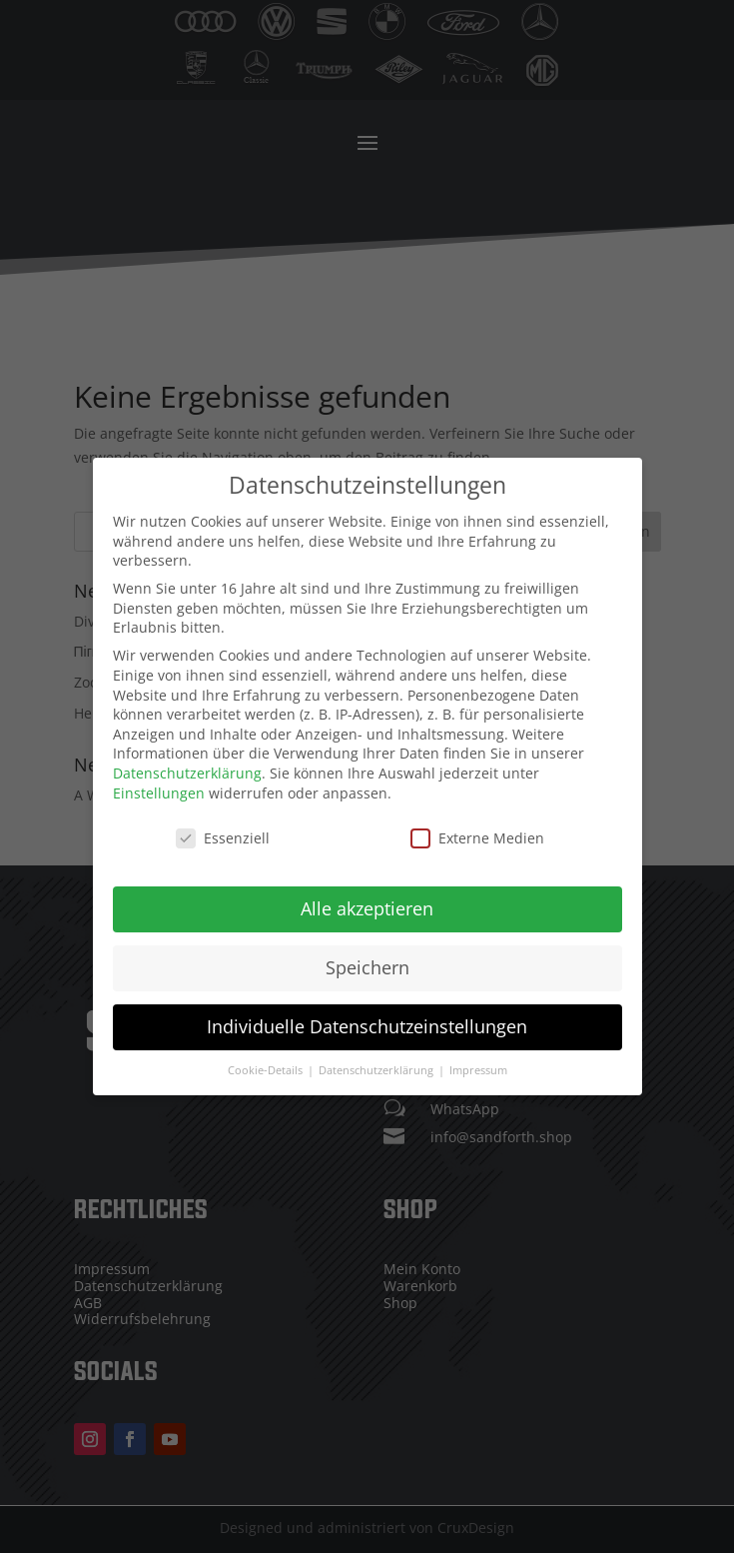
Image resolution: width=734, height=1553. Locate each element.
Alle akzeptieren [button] (367, 890)
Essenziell (223, 819)
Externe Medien (477, 819)
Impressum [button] (478, 1052)
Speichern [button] (367, 949)
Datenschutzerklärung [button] (377, 1052)
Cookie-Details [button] (267, 1052)
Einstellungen (159, 774)
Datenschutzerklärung (187, 754)
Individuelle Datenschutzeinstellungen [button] (367, 1008)
